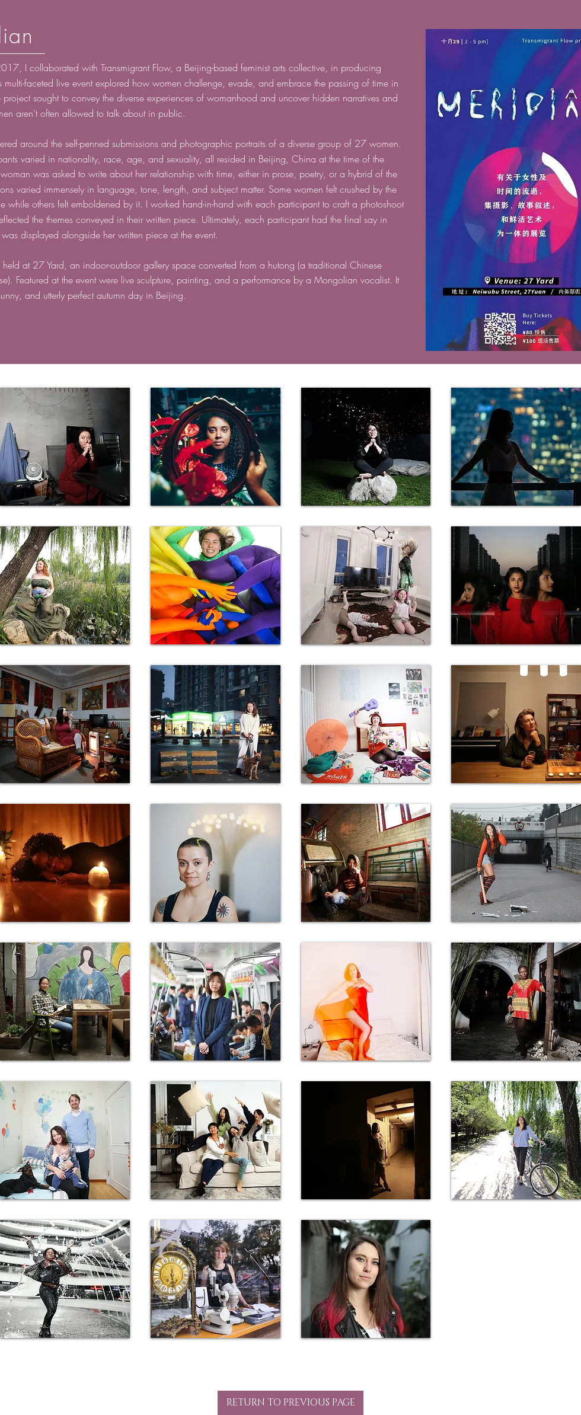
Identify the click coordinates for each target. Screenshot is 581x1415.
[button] (65, 447)
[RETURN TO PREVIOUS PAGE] (290, 1403)
